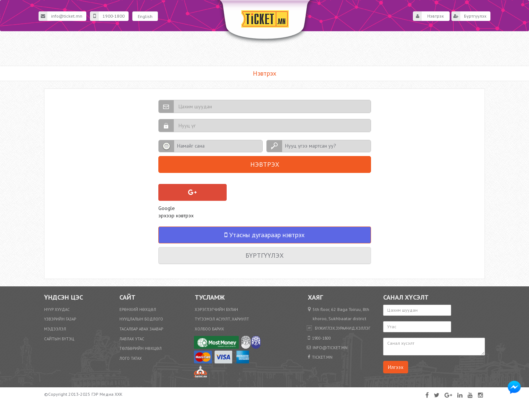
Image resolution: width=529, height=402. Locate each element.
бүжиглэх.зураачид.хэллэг (342, 328)
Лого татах (130, 358)
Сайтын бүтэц (59, 338)
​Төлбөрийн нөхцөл (140, 348)
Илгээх (395, 367)
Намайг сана (191, 145)
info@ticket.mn (60, 16)
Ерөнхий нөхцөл (137, 309)
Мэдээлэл (55, 329)
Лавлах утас (131, 338)
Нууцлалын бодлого (141, 319)
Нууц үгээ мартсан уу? (310, 145)
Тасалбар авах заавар (141, 329)
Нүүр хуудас (57, 309)
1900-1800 (107, 16)
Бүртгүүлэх (469, 16)
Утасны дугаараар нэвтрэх (264, 235)
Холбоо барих (209, 329)
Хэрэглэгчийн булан (216, 309)
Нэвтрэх (428, 16)
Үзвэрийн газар (60, 319)
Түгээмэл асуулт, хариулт (222, 319)
